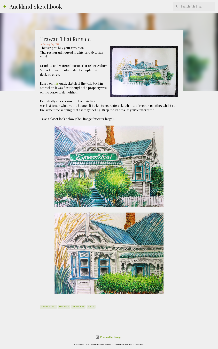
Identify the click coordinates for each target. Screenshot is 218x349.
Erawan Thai (48, 306)
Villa (91, 306)
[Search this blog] (197, 6)
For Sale (64, 306)
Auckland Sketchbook (36, 6)
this (56, 83)
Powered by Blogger (109, 337)
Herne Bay (78, 306)
